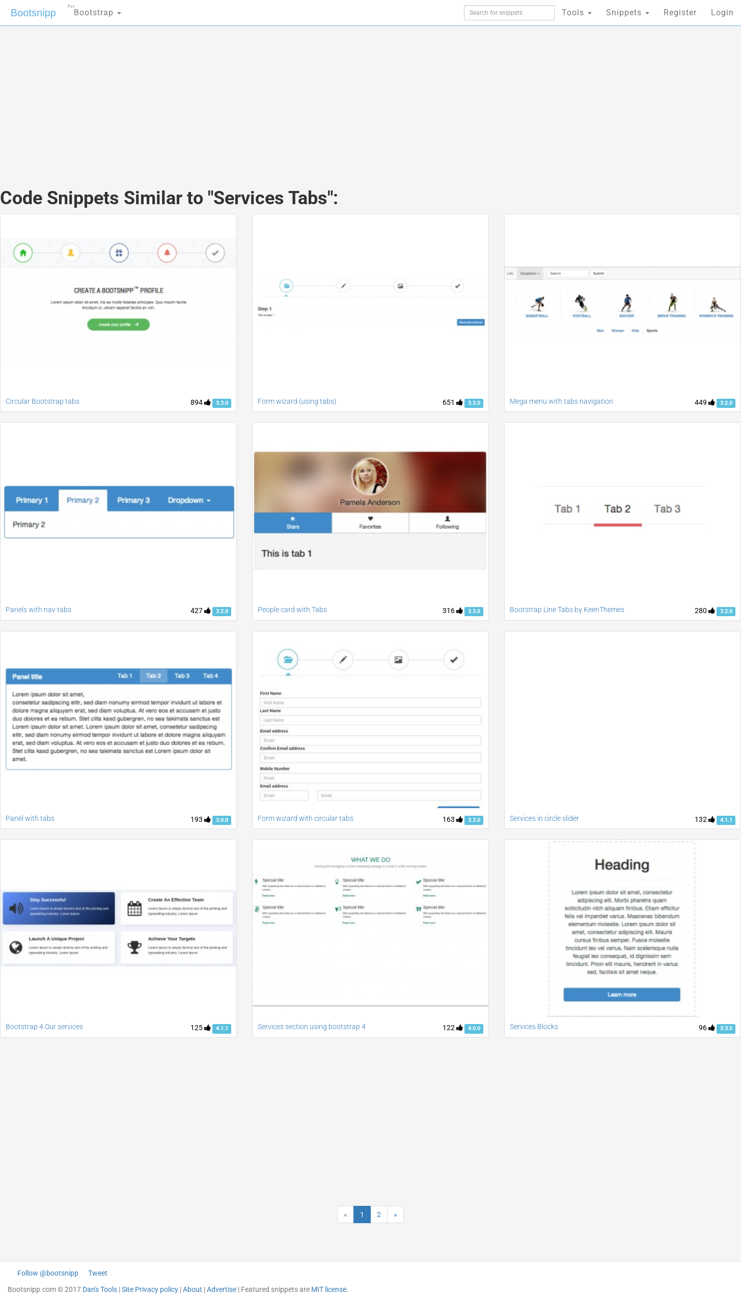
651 (453, 402)
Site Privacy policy (150, 1289)
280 (705, 610)
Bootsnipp (33, 12)
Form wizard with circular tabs (305, 818)
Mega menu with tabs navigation (561, 401)
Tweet (97, 1273)
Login (722, 12)
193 (200, 819)
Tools (577, 12)
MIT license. (329, 1289)
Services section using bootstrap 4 (312, 1027)
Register (680, 12)
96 (707, 1028)
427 (200, 610)
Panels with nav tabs (38, 609)
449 (705, 402)
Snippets (627, 12)
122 (453, 1028)
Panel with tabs (30, 818)
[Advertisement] (294, 96)
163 (453, 819)
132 (705, 819)
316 (453, 610)
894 (200, 402)
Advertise (221, 1289)
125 (200, 1028)
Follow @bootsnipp (47, 1273)
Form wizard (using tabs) (297, 401)
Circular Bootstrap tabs (42, 401)
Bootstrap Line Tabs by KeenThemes (567, 609)
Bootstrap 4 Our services (44, 1027)
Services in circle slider (544, 818)
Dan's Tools (100, 1289)
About (192, 1289)
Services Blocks (534, 1027)
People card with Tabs (292, 609)
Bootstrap (94, 9)
